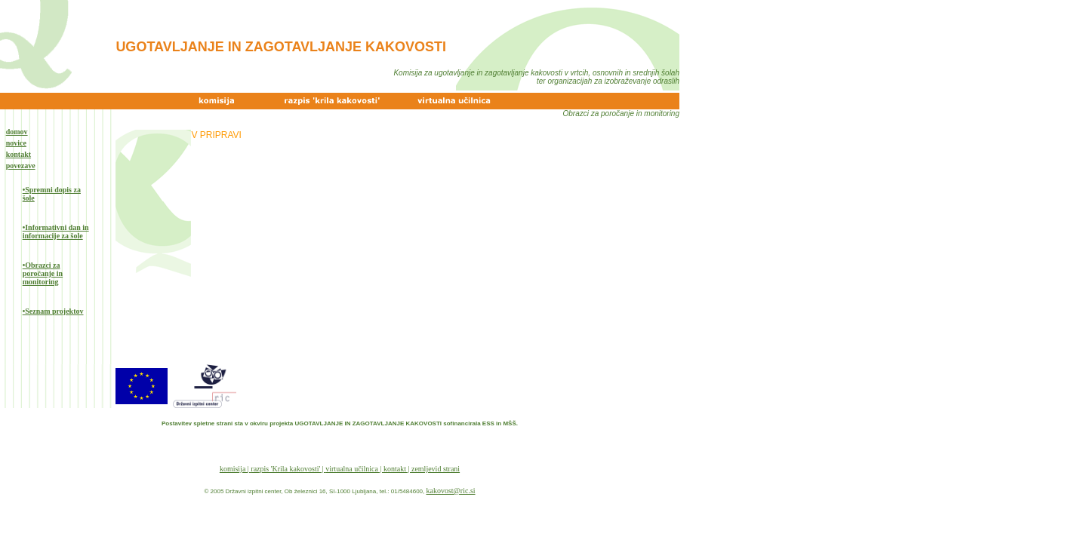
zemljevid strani (435, 469)
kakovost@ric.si (451, 490)
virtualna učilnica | (354, 469)
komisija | (235, 469)
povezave (20, 165)
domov (17, 131)
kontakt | (397, 469)
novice (16, 143)
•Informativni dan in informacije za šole (56, 231)
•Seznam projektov (53, 311)
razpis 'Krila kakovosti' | (288, 469)
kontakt (18, 154)
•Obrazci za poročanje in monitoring (43, 273)
